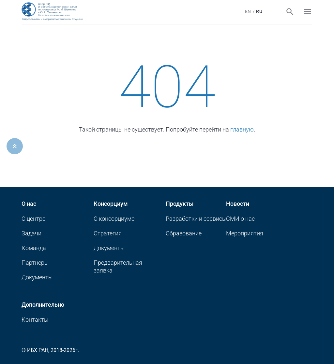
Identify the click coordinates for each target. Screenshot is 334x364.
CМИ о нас (240, 218)
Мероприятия (244, 233)
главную (242, 129)
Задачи (31, 233)
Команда (34, 248)
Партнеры (35, 262)
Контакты (35, 319)
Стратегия (108, 233)
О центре (33, 218)
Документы (37, 277)
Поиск (288, 11)
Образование (184, 233)
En (246, 11)
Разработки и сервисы (196, 218)
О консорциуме (114, 218)
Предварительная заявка (118, 266)
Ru (257, 11)
